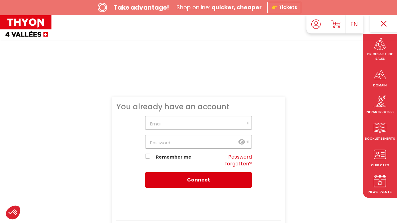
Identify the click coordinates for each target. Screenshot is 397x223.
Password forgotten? (238, 160)
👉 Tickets (284, 7)
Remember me (173, 157)
